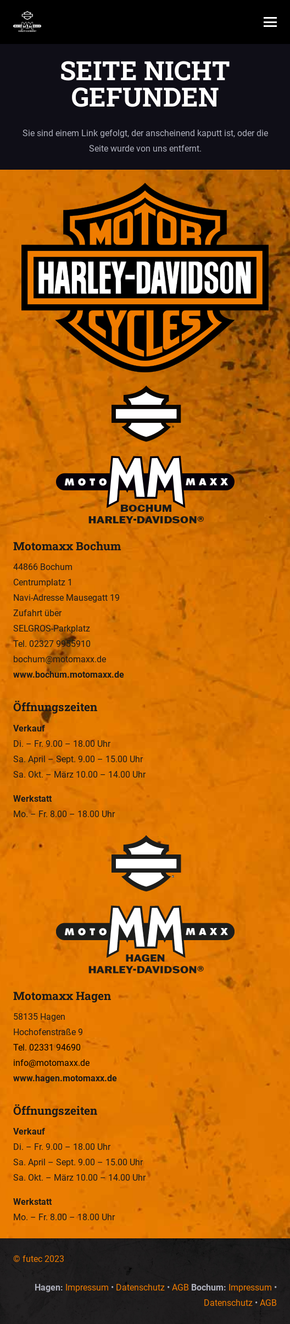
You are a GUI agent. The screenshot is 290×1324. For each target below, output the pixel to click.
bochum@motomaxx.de (59, 659)
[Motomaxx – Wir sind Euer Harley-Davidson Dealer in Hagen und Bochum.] (27, 22)
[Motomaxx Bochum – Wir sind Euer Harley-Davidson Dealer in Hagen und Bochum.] (145, 456)
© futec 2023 (38, 1259)
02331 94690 (55, 1047)
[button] (270, 22)
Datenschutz (140, 1287)
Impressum (87, 1287)
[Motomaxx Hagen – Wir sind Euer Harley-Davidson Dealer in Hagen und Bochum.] (145, 905)
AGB (180, 1287)
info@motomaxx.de (51, 1063)
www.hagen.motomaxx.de (65, 1078)
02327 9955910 (60, 644)
